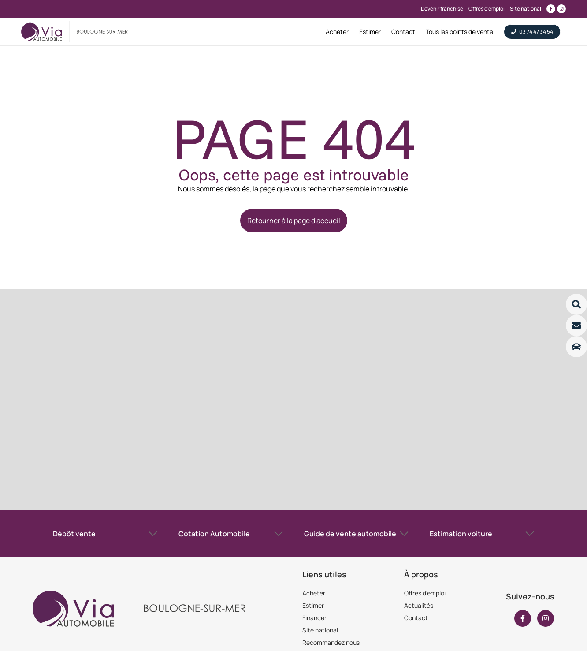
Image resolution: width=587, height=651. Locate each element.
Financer (314, 618)
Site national (320, 630)
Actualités (418, 605)
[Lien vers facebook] (550, 8)
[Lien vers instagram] (561, 8)
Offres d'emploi (425, 593)
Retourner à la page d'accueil (293, 220)
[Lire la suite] (576, 304)
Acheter (313, 593)
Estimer (313, 605)
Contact (416, 618)
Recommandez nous (331, 642)
